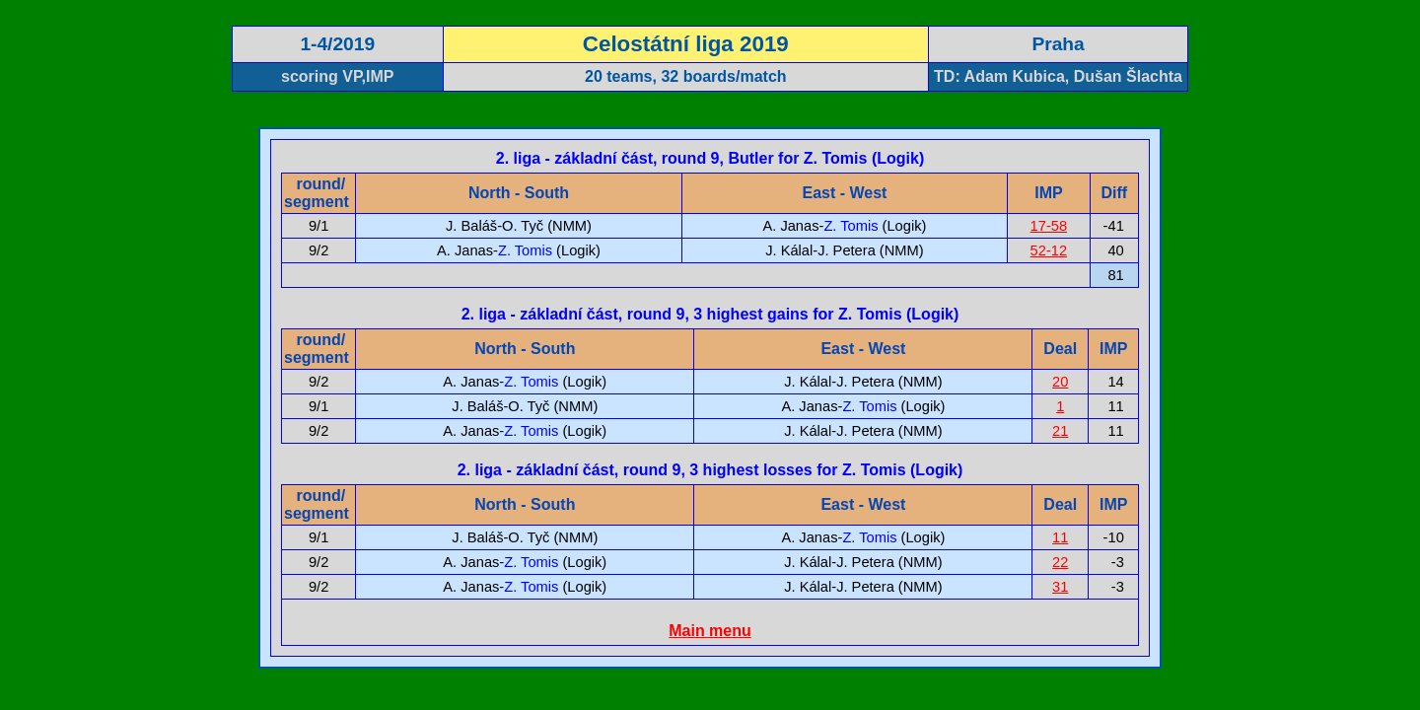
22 (1060, 562)
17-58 (1049, 226)
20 (1060, 382)
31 (1060, 587)
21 (1060, 431)
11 (1060, 537)
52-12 (1049, 250)
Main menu (710, 630)
